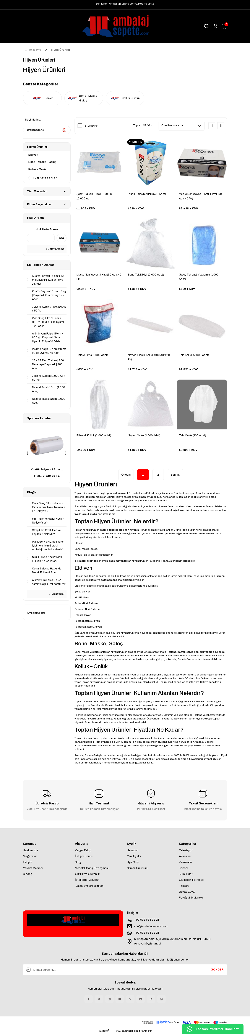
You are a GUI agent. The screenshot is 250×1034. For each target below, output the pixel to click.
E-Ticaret (116, 1031)
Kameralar (185, 862)
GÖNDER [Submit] (217, 969)
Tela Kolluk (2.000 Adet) (194, 355)
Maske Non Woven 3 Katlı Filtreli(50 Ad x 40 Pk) (200, 196)
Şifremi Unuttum (137, 868)
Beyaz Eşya (187, 891)
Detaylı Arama (55, 249)
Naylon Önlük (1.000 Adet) (144, 435)
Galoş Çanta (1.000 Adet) (92, 355)
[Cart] (224, 26)
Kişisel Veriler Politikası (89, 885)
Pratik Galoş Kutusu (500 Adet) (147, 194)
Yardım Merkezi (33, 868)
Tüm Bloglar (56, 593)
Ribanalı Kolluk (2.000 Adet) (93, 435)
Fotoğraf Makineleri (191, 897)
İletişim (27, 862)
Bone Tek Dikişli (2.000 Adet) (146, 274)
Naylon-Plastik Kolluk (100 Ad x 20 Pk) (149, 357)
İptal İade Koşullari (87, 879)
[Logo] (111, 26)
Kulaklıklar (185, 874)
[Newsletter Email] (125, 969)
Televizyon (186, 850)
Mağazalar (30, 856)
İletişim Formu (84, 856)
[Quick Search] (41, 238)
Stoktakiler (91, 125)
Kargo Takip (83, 850)
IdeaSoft (103, 1030)
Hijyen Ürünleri (60, 49)
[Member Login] (215, 26)
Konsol (183, 868)
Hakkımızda (30, 850)
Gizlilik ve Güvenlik (87, 874)
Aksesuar (185, 856)
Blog (78, 862)
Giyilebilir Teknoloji (191, 879)
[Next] (66, 453)
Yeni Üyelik (134, 856)
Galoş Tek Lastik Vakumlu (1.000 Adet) (199, 277)
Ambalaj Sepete (36, 613)
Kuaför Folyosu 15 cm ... (47, 469)
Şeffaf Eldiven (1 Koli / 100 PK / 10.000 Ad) (95, 196)
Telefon (184, 885)
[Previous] (28, 453)
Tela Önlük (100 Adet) (192, 435)
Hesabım (132, 850)
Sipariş (27, 874)
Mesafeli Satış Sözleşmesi (92, 868)
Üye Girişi (133, 862)
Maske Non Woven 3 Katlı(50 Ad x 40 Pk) (98, 277)
